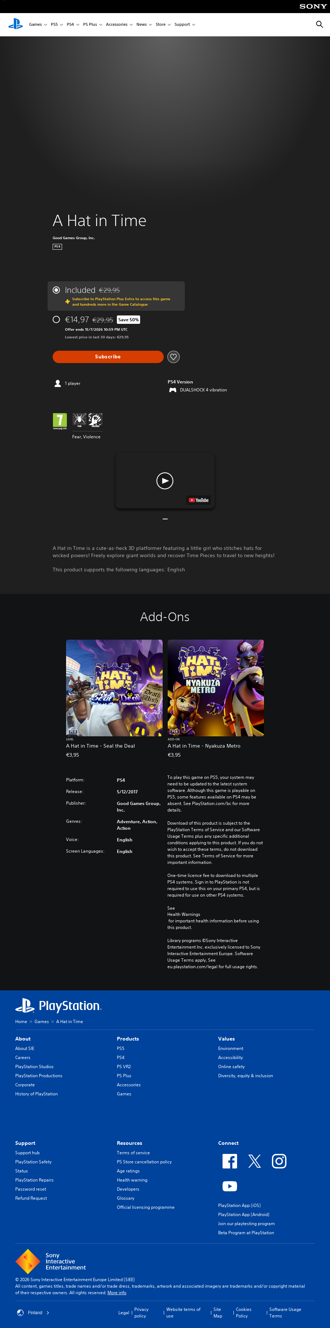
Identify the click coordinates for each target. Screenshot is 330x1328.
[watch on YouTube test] (198, 500)
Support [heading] (25, 1143)
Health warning (132, 1180)
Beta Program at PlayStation (246, 1233)
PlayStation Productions (38, 1076)
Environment (230, 1048)
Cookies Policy (244, 1312)
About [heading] (22, 1038)
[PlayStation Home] (16, 25)
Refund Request (31, 1198)
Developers (128, 1189)
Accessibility (230, 1057)
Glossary (125, 1198)
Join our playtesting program (246, 1223)
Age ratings (128, 1171)
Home (21, 1021)
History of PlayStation (36, 1094)
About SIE (24, 1048)
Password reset (30, 1189)
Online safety (231, 1066)
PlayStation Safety (33, 1162)
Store (161, 25)
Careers (22, 1057)
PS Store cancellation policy (144, 1162)
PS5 (54, 25)
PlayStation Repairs (34, 1180)
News (142, 25)
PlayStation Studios (34, 1066)
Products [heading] (128, 1038)
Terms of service (133, 1153)
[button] (165, 480)
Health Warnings (183, 914)
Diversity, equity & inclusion (245, 1076)
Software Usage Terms (285, 1312)
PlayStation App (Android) (243, 1214)
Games (35, 25)
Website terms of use (183, 1312)
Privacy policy (141, 1312)
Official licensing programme (146, 1207)
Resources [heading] (129, 1143)
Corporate (25, 1085)
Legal (123, 1312)
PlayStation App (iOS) (239, 1205)
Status (21, 1171)
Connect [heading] (228, 1143)
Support (182, 25)
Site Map (217, 1312)
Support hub (27, 1153)
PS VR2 (124, 1066)
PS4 (70, 25)
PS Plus (90, 25)
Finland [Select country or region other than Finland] (33, 1313)
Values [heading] (226, 1038)
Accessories (116, 25)
